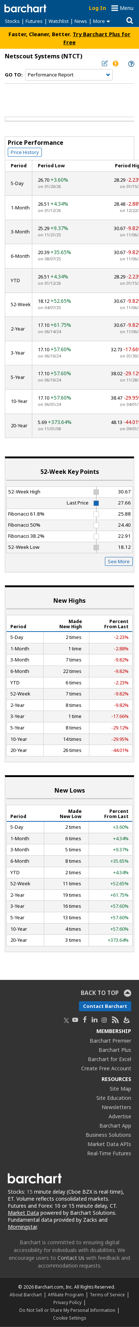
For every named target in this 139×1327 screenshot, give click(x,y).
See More (119, 561)
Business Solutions (108, 1134)
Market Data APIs (109, 1144)
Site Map (120, 1088)
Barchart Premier (110, 1040)
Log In (97, 7)
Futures (34, 21)
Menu (126, 7)
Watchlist (59, 21)
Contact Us (71, 1257)
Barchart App (115, 1125)
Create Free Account (106, 1068)
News (81, 21)
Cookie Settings (69, 1318)
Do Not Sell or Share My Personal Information (67, 1310)
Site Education (113, 1097)
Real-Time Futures (109, 1153)
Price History (25, 152)
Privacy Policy (67, 1302)
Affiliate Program (66, 1294)
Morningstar (22, 1226)
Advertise (120, 1116)
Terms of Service (107, 1294)
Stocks (12, 21)
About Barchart (26, 1294)
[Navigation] (69, 75)
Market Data (23, 1212)
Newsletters (116, 1107)
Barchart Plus (115, 1049)
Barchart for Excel (109, 1059)
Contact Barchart (105, 1006)
